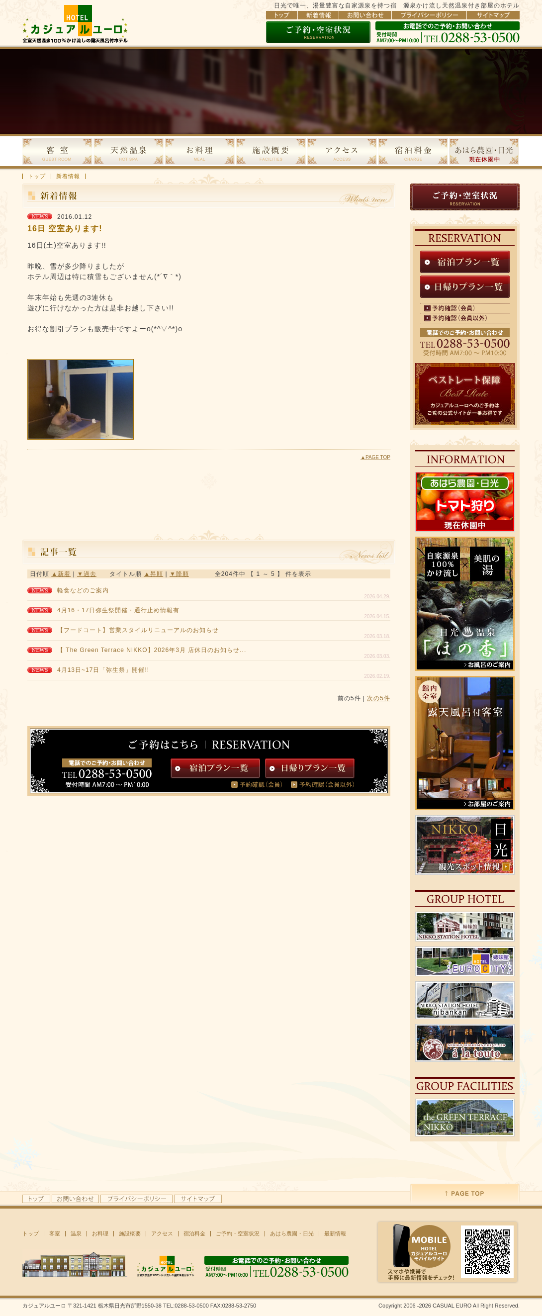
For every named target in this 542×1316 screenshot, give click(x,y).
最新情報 (335, 1233)
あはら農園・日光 (292, 1233)
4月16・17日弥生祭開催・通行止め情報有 (118, 610)
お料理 (100, 1233)
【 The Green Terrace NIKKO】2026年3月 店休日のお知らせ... (151, 650)
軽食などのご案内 (83, 590)
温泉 (76, 1233)
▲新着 (61, 573)
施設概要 (130, 1233)
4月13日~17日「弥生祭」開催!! (103, 669)
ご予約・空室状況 (238, 1233)
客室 (54, 1233)
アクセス (162, 1233)
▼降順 (179, 573)
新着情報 (68, 176)
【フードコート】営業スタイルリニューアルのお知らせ (138, 630)
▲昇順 (153, 573)
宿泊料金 (194, 1233)
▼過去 (86, 573)
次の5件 (378, 698)
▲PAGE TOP (375, 457)
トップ (37, 176)
